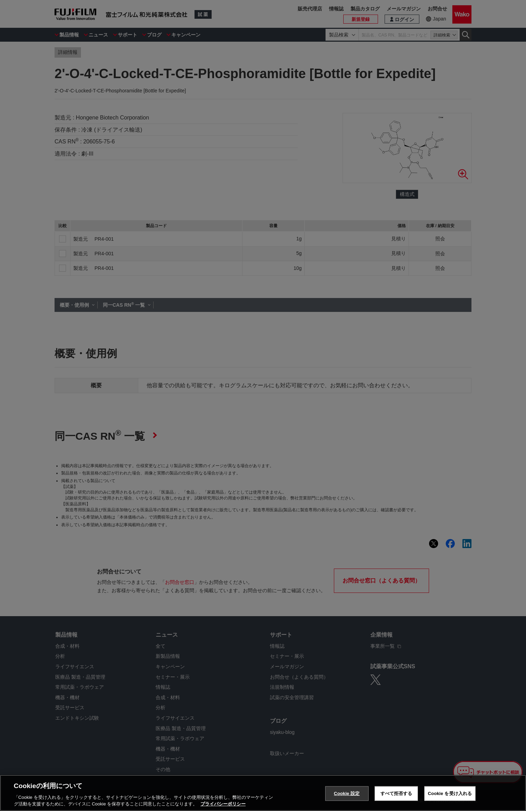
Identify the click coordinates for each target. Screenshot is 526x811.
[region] (263, 793)
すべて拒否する (396, 793)
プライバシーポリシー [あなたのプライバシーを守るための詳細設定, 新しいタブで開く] (223, 803)
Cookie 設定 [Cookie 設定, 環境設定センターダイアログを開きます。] (347, 793)
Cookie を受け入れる (450, 793)
